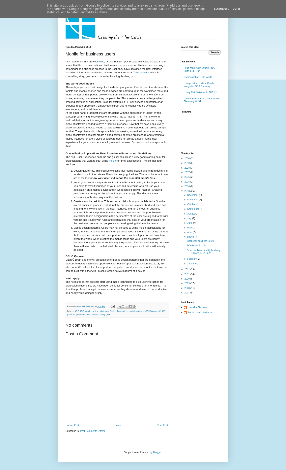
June (190, 222)
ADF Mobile (85, 311)
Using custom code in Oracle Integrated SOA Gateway (199, 84)
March (191, 236)
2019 (187, 163)
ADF (76, 311)
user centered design (96, 314)
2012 (187, 269)
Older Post (162, 425)
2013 (187, 191)
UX (108, 314)
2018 (187, 167)
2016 (187, 177)
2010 (187, 278)
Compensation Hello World (198, 77)
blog (101, 61)
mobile (113, 160)
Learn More (221, 9)
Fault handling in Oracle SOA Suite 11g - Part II (199, 69)
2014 (187, 186)
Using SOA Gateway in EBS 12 (200, 92)
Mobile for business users (200, 241)
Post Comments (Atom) (92, 431)
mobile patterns (136, 311)
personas (80, 314)
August (191, 213)
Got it (236, 9)
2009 (187, 283)
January (191, 263)
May (189, 227)
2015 (187, 181)
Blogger (157, 452)
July (189, 218)
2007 (187, 292)
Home (118, 425)
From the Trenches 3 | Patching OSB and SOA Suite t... (203, 251)
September (193, 209)
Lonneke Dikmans (197, 307)
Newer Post (73, 425)
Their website (141, 72)
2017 (187, 172)
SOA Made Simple (196, 245)
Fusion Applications (119, 311)
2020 (187, 158)
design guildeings (100, 311)
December (193, 195)
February (192, 258)
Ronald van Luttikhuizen (200, 312)
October (191, 204)
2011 (187, 274)
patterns (71, 314)
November (193, 199)
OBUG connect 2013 (155, 311)
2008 (187, 288)
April (190, 232)
